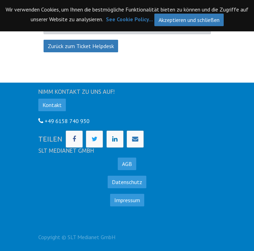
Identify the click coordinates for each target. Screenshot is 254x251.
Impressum (127, 200)
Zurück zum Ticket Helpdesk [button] (81, 46)
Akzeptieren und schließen (189, 19)
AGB (127, 163)
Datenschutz (127, 181)
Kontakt (52, 104)
